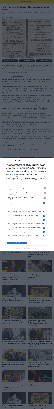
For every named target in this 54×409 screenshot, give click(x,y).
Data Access (27, 248)
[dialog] (27, 204)
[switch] (44, 188)
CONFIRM (17, 242)
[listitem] (27, 185)
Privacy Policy (35, 248)
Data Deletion (19, 248)
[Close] (51, 161)
